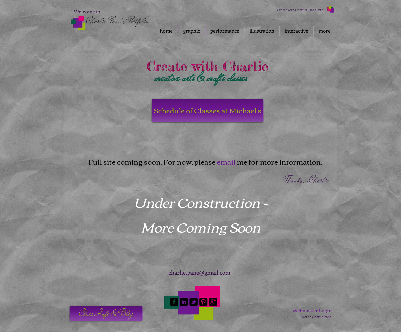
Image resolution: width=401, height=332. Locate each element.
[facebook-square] (174, 302)
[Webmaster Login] (312, 310)
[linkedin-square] (184, 302)
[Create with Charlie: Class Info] (300, 10)
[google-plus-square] (213, 302)
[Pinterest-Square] (203, 302)
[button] (106, 313)
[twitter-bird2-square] (193, 302)
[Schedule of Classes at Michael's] (207, 110)
